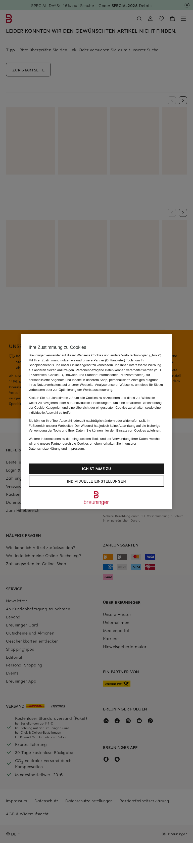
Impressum (76, 448)
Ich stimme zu (96, 468)
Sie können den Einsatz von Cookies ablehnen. (123, 430)
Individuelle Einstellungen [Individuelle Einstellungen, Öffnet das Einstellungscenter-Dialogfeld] (96, 481)
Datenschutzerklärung (44, 448)
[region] (96, 421)
